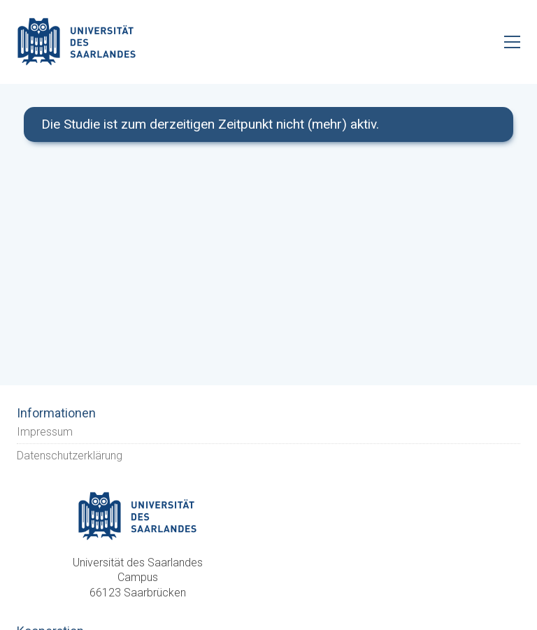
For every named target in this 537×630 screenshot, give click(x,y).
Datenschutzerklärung (69, 455)
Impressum (45, 431)
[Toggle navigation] (512, 42)
